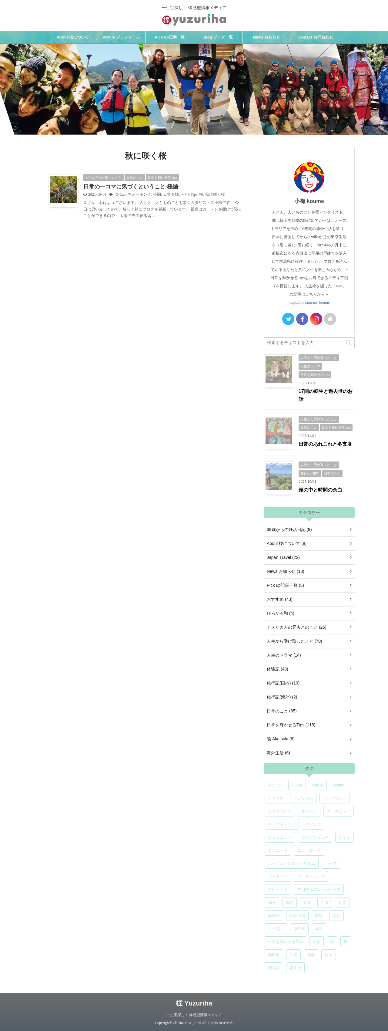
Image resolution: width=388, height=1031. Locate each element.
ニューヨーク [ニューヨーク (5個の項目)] (309, 850)
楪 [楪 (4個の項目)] (346, 941)
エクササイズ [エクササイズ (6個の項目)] (280, 811)
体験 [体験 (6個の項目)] (289, 902)
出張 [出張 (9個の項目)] (325, 902)
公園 (157, 194)
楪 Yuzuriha (194, 1003)
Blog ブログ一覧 (218, 37)
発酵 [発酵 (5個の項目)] (311, 954)
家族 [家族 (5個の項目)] (319, 915)
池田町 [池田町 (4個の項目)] (274, 954)
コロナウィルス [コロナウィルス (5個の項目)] (315, 837)
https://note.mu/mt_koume (309, 302)
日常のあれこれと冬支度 (325, 444)
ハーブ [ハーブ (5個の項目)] (331, 863)
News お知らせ (266, 37)
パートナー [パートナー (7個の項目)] (278, 876)
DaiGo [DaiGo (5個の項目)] (317, 785)
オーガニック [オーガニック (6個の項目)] (338, 811)
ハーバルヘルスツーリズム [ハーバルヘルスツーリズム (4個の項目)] (291, 863)
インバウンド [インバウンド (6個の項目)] (334, 798)
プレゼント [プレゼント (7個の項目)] (278, 889)
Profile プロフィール (120, 37)
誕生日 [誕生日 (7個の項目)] (295, 967)
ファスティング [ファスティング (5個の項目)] (311, 876)
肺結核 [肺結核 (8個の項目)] (274, 967)
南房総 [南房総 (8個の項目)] (274, 915)
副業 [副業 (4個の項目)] (342, 902)
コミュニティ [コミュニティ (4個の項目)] (280, 837)
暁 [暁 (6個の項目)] (332, 941)
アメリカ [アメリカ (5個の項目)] (276, 798)
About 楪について (72, 37)
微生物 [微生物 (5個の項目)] (299, 928)
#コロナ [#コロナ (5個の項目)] (275, 785)
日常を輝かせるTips (180, 194)
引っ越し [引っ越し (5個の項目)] (276, 928)
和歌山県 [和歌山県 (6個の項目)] (297, 915)
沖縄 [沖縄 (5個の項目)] (293, 954)
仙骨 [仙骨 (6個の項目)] (272, 902)
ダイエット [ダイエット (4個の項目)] (278, 850)
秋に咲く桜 (215, 194)
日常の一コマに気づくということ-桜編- (131, 187)
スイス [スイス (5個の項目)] (344, 837)
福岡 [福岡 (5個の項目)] (329, 954)
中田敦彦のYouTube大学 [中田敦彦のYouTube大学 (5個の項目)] (318, 889)
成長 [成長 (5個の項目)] (319, 928)
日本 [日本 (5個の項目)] (316, 941)
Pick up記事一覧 (169, 37)
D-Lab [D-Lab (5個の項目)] (297, 785)
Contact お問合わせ (315, 37)
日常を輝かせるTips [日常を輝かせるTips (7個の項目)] (285, 941)
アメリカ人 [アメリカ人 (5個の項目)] (303, 798)
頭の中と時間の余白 (320, 489)
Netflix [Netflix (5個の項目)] (338, 785)
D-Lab (120, 194)
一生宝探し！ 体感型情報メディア (194, 1015)
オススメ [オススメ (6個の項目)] (309, 811)
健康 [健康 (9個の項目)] (307, 902)
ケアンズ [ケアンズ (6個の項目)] (313, 824)
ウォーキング (139, 194)
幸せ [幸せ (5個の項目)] (336, 915)
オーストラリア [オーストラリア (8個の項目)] (282, 824)
